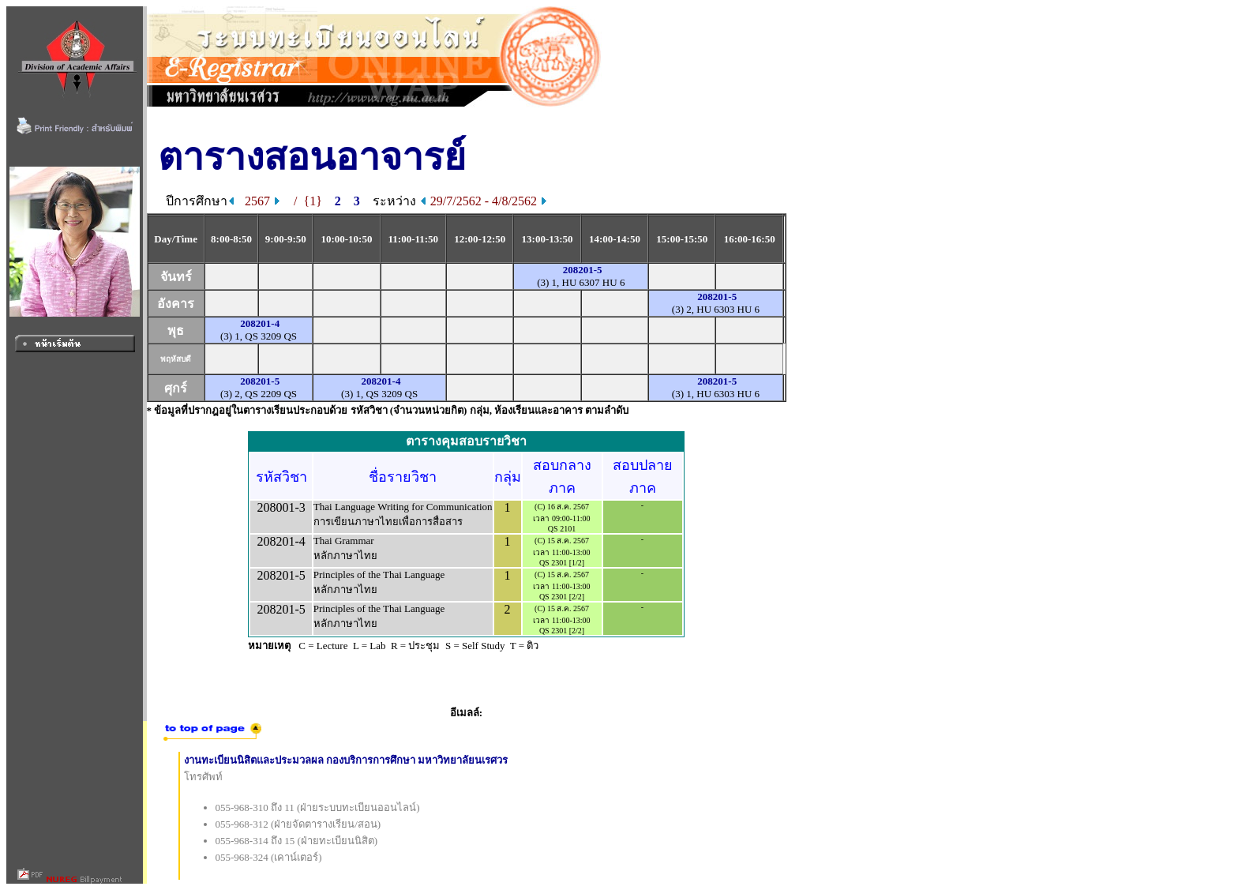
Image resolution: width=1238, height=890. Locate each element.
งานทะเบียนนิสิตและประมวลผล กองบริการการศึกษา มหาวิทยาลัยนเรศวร (346, 760)
